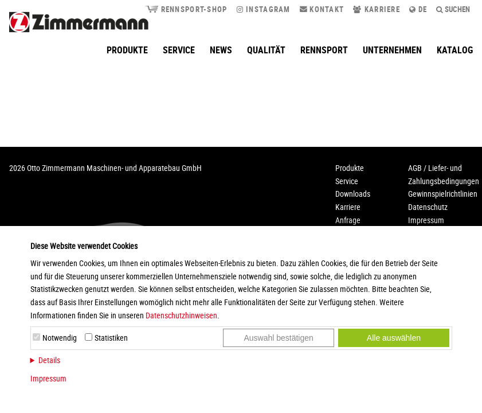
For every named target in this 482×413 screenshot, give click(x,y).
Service (179, 50)
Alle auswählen (394, 337)
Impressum (48, 378)
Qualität (266, 50)
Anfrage (347, 220)
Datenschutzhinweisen (181, 315)
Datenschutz (428, 206)
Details (49, 359)
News (221, 50)
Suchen (453, 9)
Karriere (376, 9)
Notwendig (59, 337)
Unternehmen (392, 50)
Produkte (127, 50)
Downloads (352, 193)
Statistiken (111, 337)
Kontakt (322, 9)
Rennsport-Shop (185, 9)
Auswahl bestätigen (278, 337)
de (418, 9)
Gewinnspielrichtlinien (442, 193)
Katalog (455, 50)
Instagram (264, 9)
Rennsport (324, 50)
